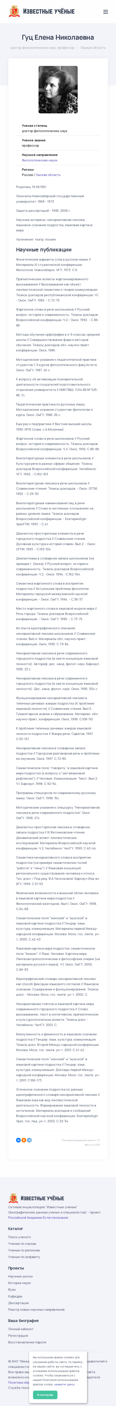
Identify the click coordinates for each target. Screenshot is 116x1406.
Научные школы (20, 1276)
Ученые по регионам (24, 1250)
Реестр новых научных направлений (36, 1309)
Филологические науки (39, 160)
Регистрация (18, 1335)
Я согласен (45, 1395)
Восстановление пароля (27, 1342)
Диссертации (18, 1303)
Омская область (48, 175)
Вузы (12, 1289)
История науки (19, 1283)
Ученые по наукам (22, 1243)
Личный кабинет (20, 1329)
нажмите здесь (64, 1384)
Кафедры (15, 1296)
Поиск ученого (19, 1237)
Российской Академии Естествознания (38, 1217)
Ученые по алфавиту (24, 1257)
